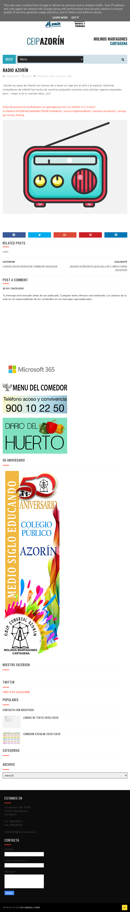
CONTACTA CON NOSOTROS (18, 710)
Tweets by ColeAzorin (16, 692)
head (52, 76)
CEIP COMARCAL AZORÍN (30, 907)
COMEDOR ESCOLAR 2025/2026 (42, 734)
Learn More (60, 17)
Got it (75, 17)
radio (69, 76)
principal (60, 76)
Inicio (9, 59)
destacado (42, 76)
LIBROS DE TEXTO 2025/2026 (41, 717)
